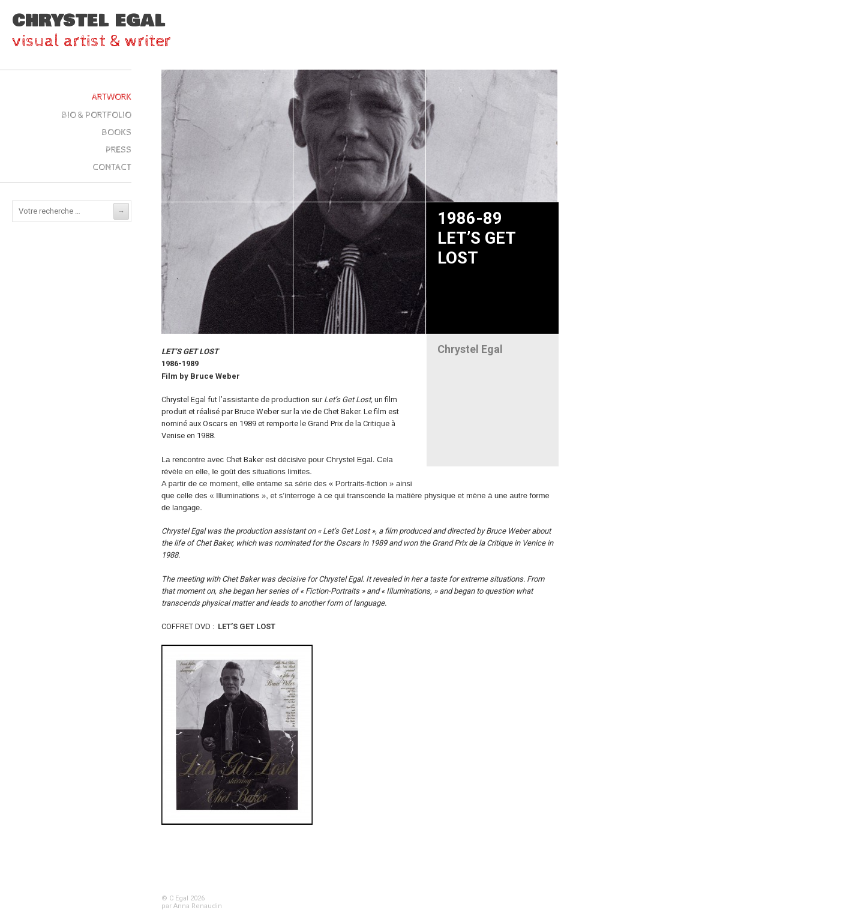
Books (116, 132)
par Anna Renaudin (191, 906)
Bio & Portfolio (96, 115)
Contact (111, 167)
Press (118, 150)
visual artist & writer (91, 41)
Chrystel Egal (89, 21)
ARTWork (111, 97)
